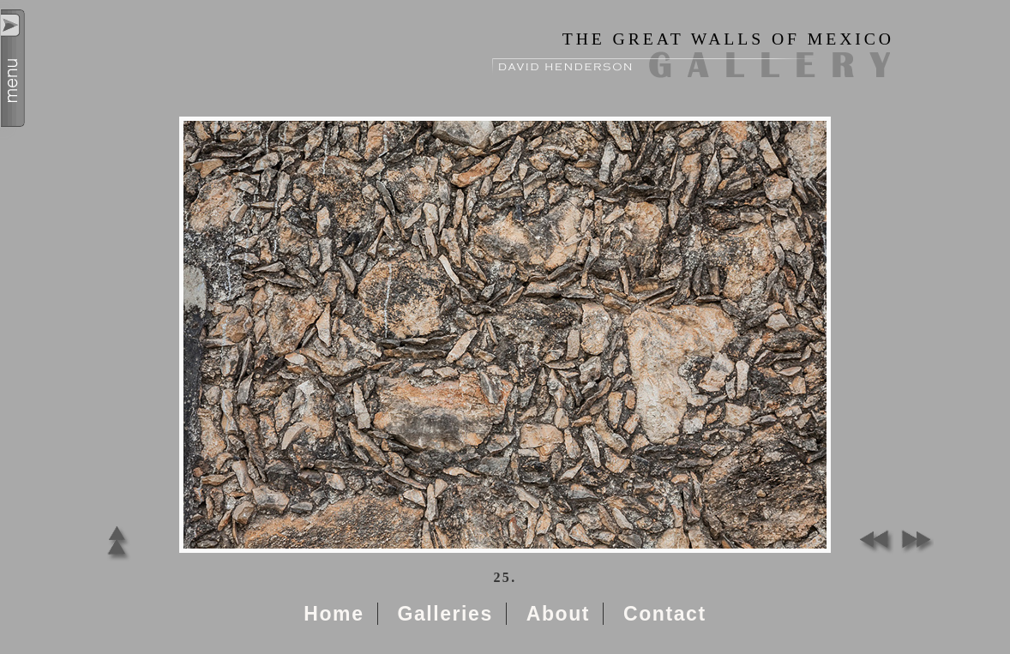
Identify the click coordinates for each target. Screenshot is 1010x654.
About (558, 614)
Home (334, 614)
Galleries (444, 614)
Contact (664, 614)
